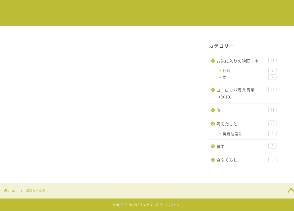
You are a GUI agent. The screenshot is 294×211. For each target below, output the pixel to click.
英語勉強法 (249, 133)
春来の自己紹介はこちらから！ (206, 8)
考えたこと (246, 124)
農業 (246, 146)
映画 (249, 70)
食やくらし (246, 160)
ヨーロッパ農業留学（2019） (246, 93)
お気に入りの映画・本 (246, 61)
